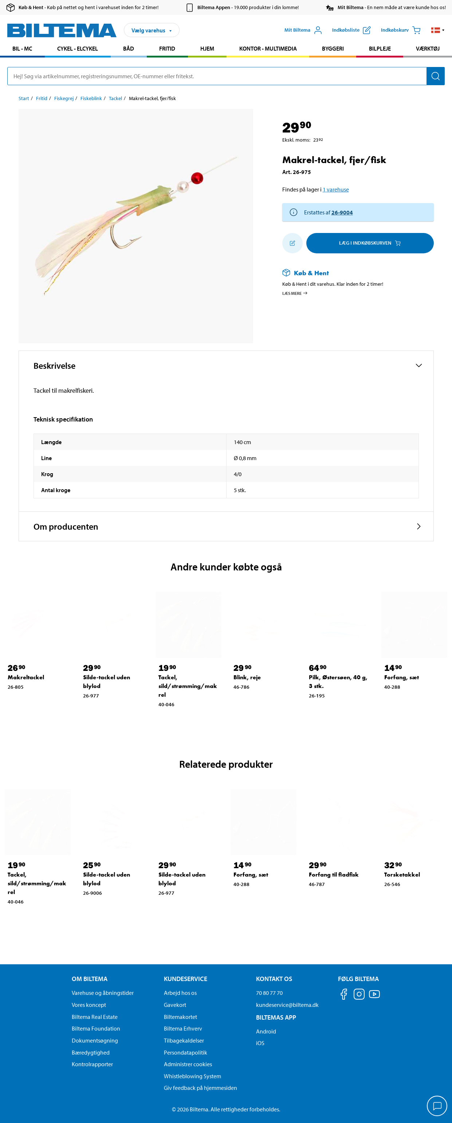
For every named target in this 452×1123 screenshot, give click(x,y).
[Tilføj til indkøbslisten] (292, 243)
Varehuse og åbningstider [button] (103, 992)
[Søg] (436, 76)
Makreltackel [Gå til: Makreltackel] (26, 677)
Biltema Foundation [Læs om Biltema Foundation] (96, 1028)
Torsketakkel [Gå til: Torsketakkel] (402, 874)
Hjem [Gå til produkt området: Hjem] (207, 48)
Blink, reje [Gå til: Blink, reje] (247, 677)
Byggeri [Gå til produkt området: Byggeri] (333, 48)
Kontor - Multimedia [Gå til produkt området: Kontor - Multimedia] (268, 48)
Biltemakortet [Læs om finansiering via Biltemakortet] (180, 1016)
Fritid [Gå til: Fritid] (41, 98)
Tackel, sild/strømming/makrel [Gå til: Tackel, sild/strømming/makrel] (187, 686)
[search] (226, 76)
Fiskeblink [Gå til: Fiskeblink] (91, 98)
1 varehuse (336, 189)
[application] (437, 1106)
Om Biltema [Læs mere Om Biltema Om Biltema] (89, 978)
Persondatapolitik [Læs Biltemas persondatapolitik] (185, 1052)
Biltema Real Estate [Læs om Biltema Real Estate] (95, 1016)
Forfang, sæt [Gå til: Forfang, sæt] (401, 677)
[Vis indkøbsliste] (351, 30)
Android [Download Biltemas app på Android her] (266, 1031)
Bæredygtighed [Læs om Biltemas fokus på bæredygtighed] (91, 1052)
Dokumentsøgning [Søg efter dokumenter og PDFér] (95, 1040)
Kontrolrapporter (92, 1064)
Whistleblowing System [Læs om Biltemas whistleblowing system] (192, 1076)
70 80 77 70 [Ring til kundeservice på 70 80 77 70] (269, 992)
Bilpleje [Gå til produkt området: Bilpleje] (380, 48)
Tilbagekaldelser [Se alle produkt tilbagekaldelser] (184, 1040)
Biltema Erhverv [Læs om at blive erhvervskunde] (183, 1028)
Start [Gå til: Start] (24, 98)
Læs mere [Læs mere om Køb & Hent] (295, 293)
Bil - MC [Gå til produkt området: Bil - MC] (22, 48)
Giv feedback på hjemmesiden (200, 1087)
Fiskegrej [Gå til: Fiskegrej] (64, 98)
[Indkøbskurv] (400, 30)
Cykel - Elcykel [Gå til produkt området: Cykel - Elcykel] (77, 48)
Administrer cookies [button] (188, 1064)
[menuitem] (22, 49)
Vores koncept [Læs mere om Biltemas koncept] (89, 1004)
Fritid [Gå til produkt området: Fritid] (167, 48)
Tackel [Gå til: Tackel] (115, 98)
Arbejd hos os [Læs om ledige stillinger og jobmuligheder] (180, 992)
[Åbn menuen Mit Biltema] (303, 30)
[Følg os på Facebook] (344, 995)
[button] (438, 30)
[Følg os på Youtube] (374, 997)
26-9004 (342, 212)
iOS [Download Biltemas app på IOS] (260, 1043)
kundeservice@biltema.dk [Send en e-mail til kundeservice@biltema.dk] (287, 1004)
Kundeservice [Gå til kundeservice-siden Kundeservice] (185, 978)
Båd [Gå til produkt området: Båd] (128, 48)
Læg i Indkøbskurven (370, 243)
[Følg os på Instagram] (359, 995)
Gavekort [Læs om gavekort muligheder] (175, 1004)
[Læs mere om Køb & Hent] (350, 273)
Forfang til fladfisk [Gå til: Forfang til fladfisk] (334, 874)
